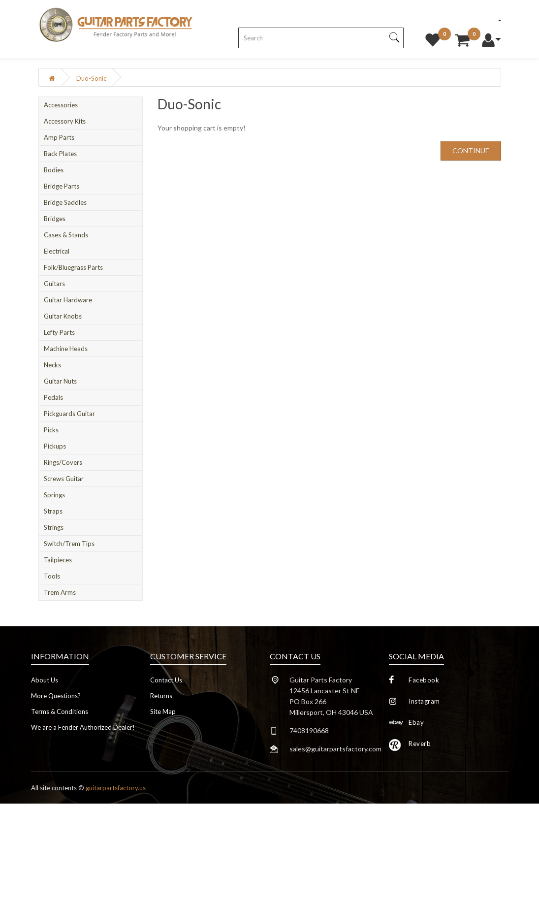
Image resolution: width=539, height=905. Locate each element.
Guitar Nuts (60, 381)
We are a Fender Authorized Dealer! (83, 727)
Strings (53, 527)
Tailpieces (58, 560)
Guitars (54, 284)
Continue (470, 150)
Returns (161, 696)
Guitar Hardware (68, 300)
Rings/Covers (63, 462)
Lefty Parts (59, 332)
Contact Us (166, 680)
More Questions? (56, 696)
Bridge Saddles (65, 202)
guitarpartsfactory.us (116, 788)
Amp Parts (59, 137)
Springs (54, 495)
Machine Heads (66, 349)
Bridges (54, 219)
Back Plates (60, 154)
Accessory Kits (65, 121)
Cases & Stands (66, 235)
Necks (52, 365)
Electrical (56, 251)
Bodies (53, 170)
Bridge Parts (61, 186)
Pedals (53, 397)
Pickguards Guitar (69, 414)
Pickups (55, 446)
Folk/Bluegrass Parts (73, 267)
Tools (52, 576)
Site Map (163, 711)
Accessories (61, 105)
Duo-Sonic (91, 78)
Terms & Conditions (59, 711)
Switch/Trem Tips (69, 544)
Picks (51, 430)
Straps (53, 511)
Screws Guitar (64, 479)
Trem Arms (60, 592)
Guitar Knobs (63, 316)
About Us (44, 680)
